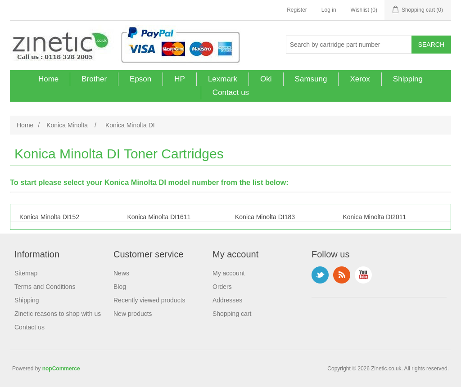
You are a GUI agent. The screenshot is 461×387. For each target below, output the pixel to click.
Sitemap (25, 273)
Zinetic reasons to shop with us (57, 313)
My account (228, 273)
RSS (341, 275)
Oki (266, 79)
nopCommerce (61, 368)
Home (48, 79)
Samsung (311, 79)
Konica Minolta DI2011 (375, 216)
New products (132, 313)
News (121, 273)
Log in (328, 10)
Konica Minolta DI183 (265, 216)
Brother (94, 79)
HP (179, 79)
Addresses (227, 300)
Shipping (408, 79)
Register (297, 10)
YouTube (363, 275)
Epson (140, 79)
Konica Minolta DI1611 (159, 216)
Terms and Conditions (44, 286)
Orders (222, 286)
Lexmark (222, 79)
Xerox (360, 79)
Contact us (230, 92)
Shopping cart (231, 313)
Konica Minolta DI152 (49, 216)
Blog (119, 286)
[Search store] (349, 45)
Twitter (320, 275)
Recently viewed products (149, 300)
